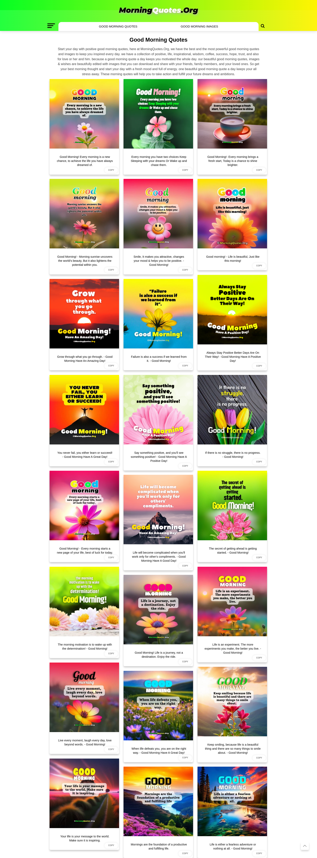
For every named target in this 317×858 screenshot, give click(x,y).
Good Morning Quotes (118, 26)
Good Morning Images (199, 26)
